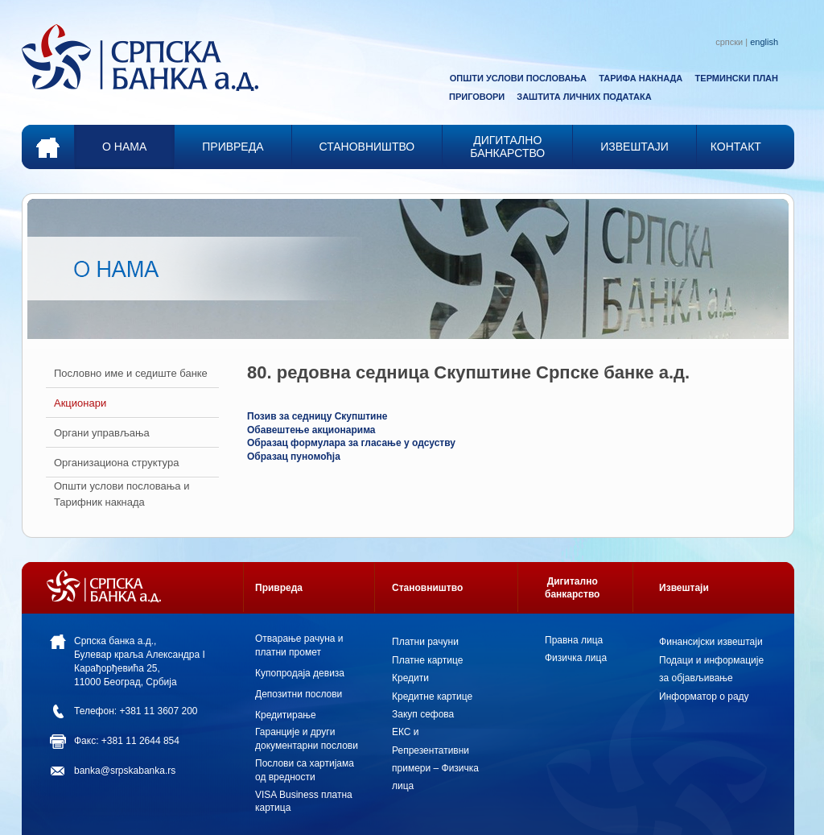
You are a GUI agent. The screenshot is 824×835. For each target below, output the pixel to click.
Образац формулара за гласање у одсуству (351, 443)
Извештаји (684, 587)
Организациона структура (116, 463)
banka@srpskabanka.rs (124, 770)
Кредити (410, 678)
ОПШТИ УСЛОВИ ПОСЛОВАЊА (518, 78)
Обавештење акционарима (311, 430)
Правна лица (574, 640)
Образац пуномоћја (293, 456)
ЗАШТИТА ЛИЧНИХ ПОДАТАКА (584, 96)
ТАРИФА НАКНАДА (640, 78)
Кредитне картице (432, 696)
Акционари (80, 403)
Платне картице (427, 660)
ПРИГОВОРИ (477, 96)
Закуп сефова (423, 714)
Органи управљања (102, 433)
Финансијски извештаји (711, 641)
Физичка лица (576, 657)
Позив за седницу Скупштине (317, 416)
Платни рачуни (425, 641)
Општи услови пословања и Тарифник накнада (121, 494)
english (764, 42)
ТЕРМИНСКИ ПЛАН (736, 78)
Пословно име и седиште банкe (131, 373)
